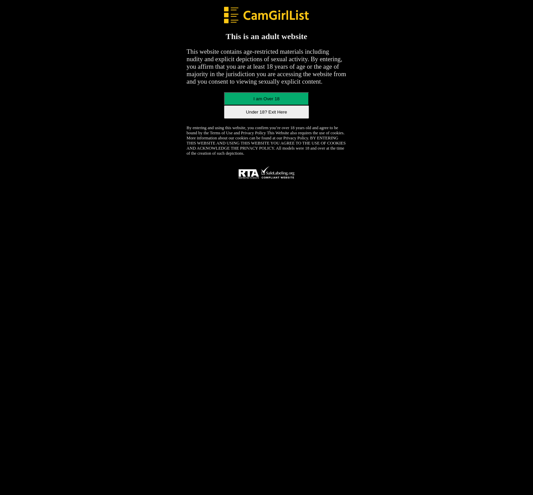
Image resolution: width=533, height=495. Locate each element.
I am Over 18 (266, 98)
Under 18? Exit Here (266, 112)
